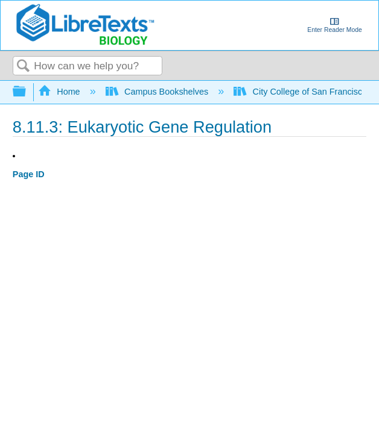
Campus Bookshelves (158, 91)
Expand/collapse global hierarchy (27, 91)
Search (23, 66)
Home (60, 91)
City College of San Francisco (301, 91)
